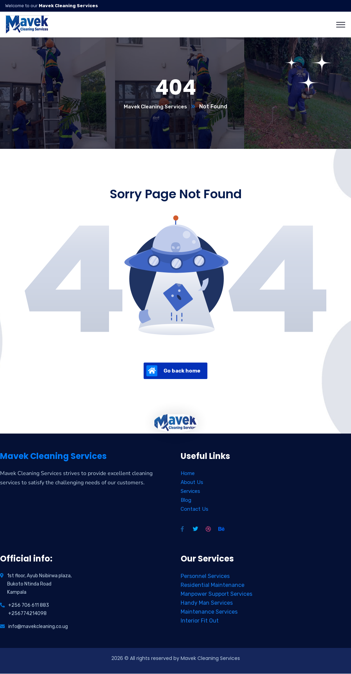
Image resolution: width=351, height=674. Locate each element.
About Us (192, 483)
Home (188, 474)
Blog (186, 500)
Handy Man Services (207, 603)
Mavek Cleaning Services (155, 107)
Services (190, 491)
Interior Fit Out (200, 621)
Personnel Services (205, 576)
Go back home (173, 371)
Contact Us (194, 509)
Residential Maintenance (212, 585)
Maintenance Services (209, 612)
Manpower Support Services (216, 594)
